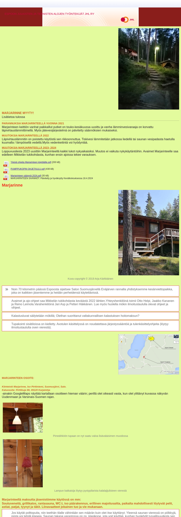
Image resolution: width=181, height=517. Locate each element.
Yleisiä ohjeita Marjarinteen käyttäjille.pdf (31, 162)
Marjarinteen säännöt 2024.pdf (26, 175)
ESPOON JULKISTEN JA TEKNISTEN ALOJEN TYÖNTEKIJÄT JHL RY (49, 13)
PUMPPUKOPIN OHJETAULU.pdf (28, 169)
